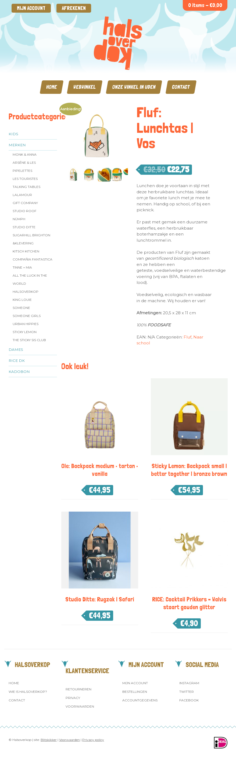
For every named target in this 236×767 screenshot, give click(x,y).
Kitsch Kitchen (26, 251)
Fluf (187, 337)
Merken (17, 145)
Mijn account (31, 8)
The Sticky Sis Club (29, 340)
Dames (16, 349)
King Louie (22, 300)
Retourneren (78, 689)
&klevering (23, 243)
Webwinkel (84, 87)
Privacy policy (93, 740)
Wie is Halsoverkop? (28, 692)
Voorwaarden (80, 706)
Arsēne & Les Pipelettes (24, 166)
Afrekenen (74, 8)
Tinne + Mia (22, 267)
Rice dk (17, 360)
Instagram (189, 683)
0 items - (205, 5)
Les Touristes (25, 179)
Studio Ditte (24, 227)
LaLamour (22, 195)
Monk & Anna (25, 154)
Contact (181, 87)
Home (52, 87)
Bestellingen (134, 692)
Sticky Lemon (25, 332)
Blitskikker (49, 740)
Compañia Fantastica (32, 259)
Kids (13, 134)
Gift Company (25, 203)
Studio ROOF (24, 211)
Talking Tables (26, 187)
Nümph (19, 219)
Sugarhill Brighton (31, 235)
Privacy (73, 698)
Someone (21, 308)
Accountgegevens (140, 700)
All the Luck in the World (30, 279)
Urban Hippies (25, 324)
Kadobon (19, 371)
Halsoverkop (25, 292)
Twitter (186, 692)
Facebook (189, 700)
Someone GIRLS (27, 316)
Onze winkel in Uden (134, 87)
